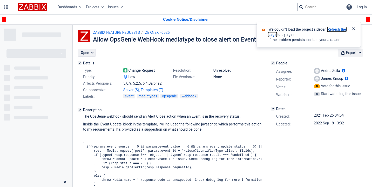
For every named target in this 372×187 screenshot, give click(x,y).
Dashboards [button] (67, 7)
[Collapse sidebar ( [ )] (65, 182)
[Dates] (273, 109)
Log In (362, 7)
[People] (273, 63)
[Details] (80, 63)
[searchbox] (319, 7)
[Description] (80, 110)
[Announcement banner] (186, 20)
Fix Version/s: (184, 77)
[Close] (353, 29)
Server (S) (131, 90)
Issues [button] (113, 7)
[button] (6, 7)
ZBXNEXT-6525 (157, 32)
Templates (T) (152, 90)
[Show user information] (343, 71)
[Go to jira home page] (32, 7)
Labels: (88, 96)
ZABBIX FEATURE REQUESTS (116, 32)
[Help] (349, 7)
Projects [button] (92, 7)
